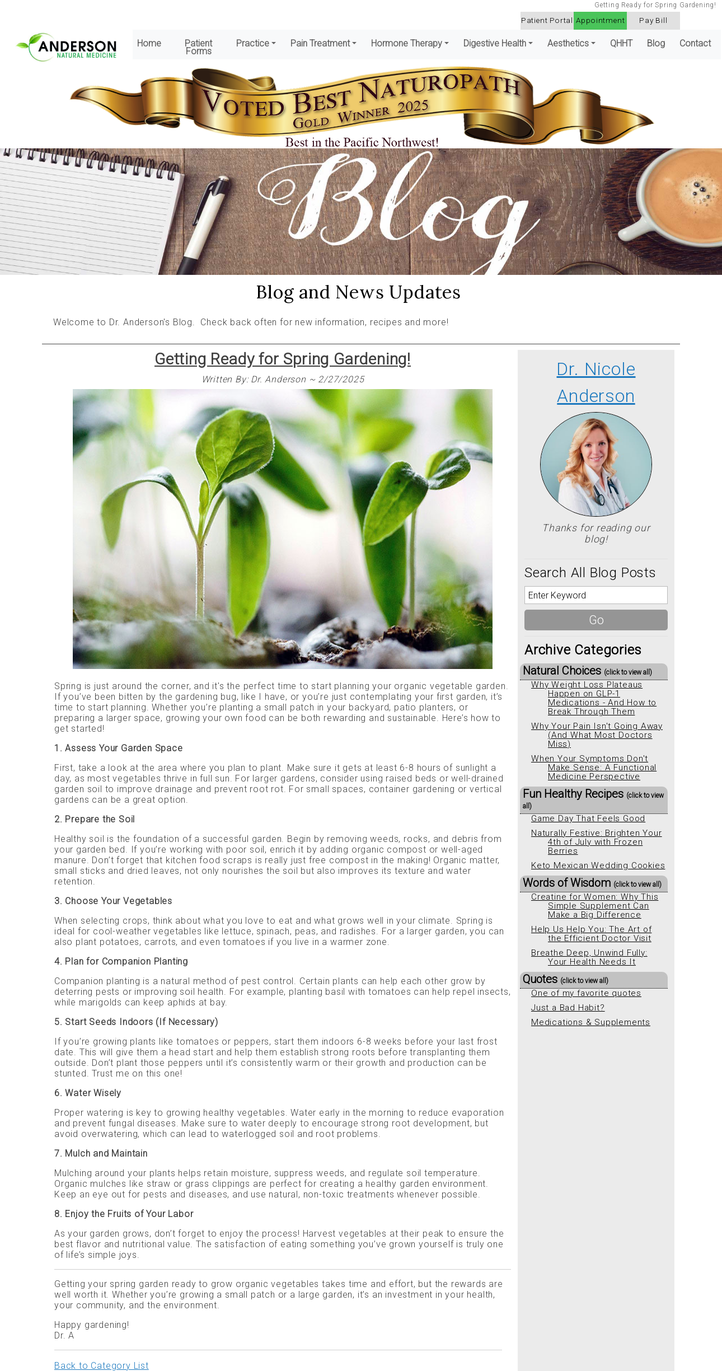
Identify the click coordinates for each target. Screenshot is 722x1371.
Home (149, 43)
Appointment (600, 20)
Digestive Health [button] (494, 43)
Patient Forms (198, 47)
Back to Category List (101, 1365)
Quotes (565, 979)
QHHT (621, 43)
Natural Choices (587, 670)
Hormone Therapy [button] (406, 43)
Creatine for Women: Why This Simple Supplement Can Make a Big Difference (594, 906)
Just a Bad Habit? (568, 1008)
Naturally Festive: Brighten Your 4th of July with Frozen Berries (596, 842)
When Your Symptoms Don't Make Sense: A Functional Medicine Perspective (594, 768)
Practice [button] (252, 43)
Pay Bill (653, 20)
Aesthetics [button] (568, 43)
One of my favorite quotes (586, 993)
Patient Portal (547, 20)
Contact (695, 43)
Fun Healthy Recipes (593, 798)
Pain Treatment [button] (320, 43)
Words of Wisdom (592, 883)
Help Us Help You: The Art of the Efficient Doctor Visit (591, 933)
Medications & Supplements (590, 1022)
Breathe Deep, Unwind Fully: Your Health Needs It (589, 957)
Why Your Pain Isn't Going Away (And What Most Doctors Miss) (597, 735)
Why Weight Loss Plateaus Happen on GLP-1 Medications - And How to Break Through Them (594, 698)
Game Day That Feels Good (588, 818)
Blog (656, 43)
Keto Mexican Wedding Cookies (598, 865)
